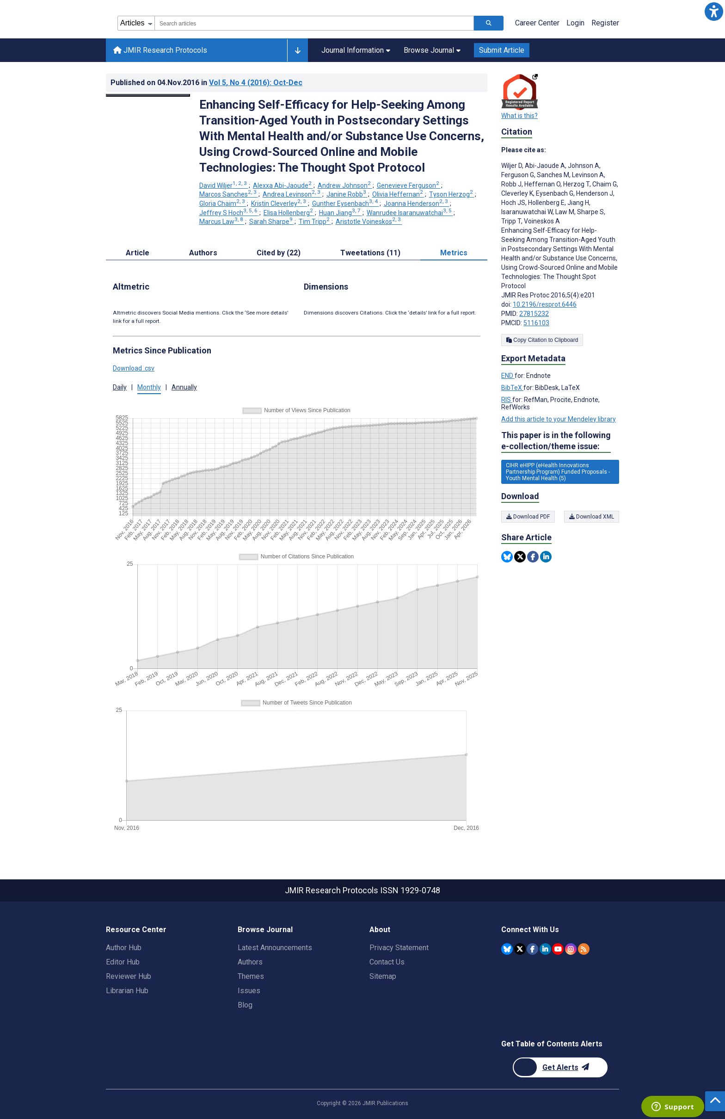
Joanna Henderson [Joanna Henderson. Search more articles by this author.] (416, 203)
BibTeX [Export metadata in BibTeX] (512, 387)
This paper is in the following (556, 441)
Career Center (537, 23)
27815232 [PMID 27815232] (534, 313)
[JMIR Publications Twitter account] (520, 949)
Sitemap (382, 976)
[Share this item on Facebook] (533, 557)
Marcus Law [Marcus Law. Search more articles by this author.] (222, 221)
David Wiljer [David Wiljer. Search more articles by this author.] (223, 185)
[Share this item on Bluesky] (507, 557)
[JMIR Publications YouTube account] (558, 949)
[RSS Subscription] (584, 949)
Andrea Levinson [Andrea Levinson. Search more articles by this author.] (292, 194)
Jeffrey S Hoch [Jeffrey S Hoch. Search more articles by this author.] (229, 212)
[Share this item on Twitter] (520, 557)
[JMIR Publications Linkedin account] (545, 949)
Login (575, 23)
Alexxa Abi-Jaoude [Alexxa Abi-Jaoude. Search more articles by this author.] (283, 185)
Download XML (591, 516)
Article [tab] (137, 252)
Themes (251, 976)
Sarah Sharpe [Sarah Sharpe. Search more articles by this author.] (271, 221)
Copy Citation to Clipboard (542, 340)
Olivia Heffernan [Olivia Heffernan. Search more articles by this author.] (398, 194)
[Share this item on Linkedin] (546, 557)
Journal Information (355, 50)
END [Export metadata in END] (508, 375)
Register (605, 23)
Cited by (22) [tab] (279, 252)
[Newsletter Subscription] (560, 1067)
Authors (250, 962)
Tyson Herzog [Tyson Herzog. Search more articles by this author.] (451, 194)
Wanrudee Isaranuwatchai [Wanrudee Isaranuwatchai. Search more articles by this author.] (410, 212)
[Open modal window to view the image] (148, 95)
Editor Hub (123, 962)
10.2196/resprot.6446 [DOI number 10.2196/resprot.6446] (545, 304)
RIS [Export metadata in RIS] (506, 399)
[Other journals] (297, 50)
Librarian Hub (127, 990)
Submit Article (501, 50)
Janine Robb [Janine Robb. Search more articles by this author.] (347, 194)
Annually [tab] (184, 387)
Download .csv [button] (133, 368)
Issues (249, 990)
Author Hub (123, 947)
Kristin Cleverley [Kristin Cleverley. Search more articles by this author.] (279, 203)
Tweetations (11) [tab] (370, 252)
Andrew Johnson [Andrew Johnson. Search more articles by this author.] (345, 185)
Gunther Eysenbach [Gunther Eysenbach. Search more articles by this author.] (345, 203)
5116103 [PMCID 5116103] (536, 323)
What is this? (519, 115)
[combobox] (314, 23)
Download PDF (528, 516)
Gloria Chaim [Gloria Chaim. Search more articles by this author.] (222, 203)
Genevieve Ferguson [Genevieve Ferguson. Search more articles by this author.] (409, 185)
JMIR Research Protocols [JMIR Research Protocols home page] (160, 50)
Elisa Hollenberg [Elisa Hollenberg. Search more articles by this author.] (289, 212)
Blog (245, 1005)
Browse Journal (432, 50)
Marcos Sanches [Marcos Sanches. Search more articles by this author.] (228, 194)
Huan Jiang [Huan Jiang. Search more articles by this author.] (340, 212)
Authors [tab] (203, 252)
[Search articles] (489, 23)
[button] (713, 11)
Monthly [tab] (149, 387)
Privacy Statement (399, 947)
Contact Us (387, 962)
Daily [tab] (120, 387)
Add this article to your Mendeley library (558, 419)
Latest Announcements (275, 947)
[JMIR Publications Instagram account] (571, 949)
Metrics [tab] (453, 252)
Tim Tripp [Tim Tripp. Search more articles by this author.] (315, 221)
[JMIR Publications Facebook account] (532, 949)
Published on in (206, 82)
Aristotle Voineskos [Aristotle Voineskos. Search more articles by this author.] (369, 221)
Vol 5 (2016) (255, 82)
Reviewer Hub (128, 976)
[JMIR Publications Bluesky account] (507, 949)
